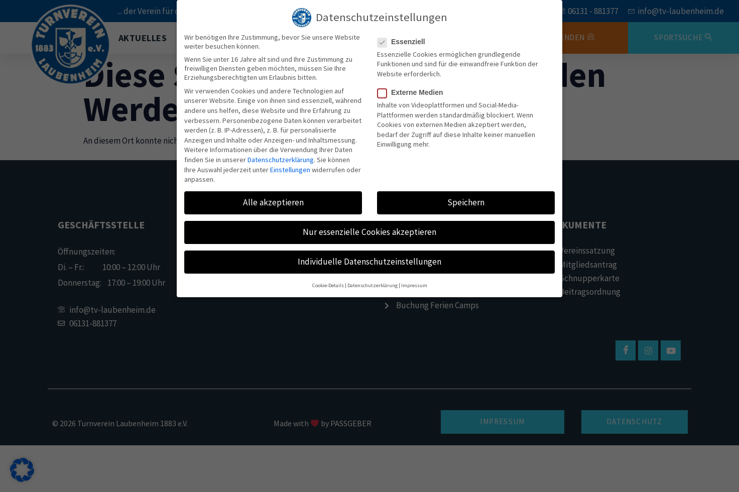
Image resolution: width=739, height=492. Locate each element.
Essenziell (404, 42)
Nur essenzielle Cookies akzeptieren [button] (369, 231)
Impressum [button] (414, 285)
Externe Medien (413, 92)
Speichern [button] (465, 202)
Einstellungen (290, 169)
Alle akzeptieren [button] (273, 202)
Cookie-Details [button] (328, 285)
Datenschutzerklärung (281, 159)
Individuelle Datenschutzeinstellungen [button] (369, 261)
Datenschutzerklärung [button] (372, 285)
